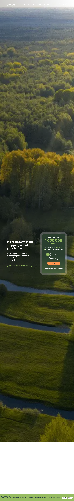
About (33, 4)
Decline (70, 497)
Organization (47, 4)
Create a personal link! (54, 270)
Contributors (25, 4)
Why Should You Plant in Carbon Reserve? (19, 265)
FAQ (55, 4)
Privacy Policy (17, 499)
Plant (18, 4)
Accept (64, 497)
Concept (39, 4)
